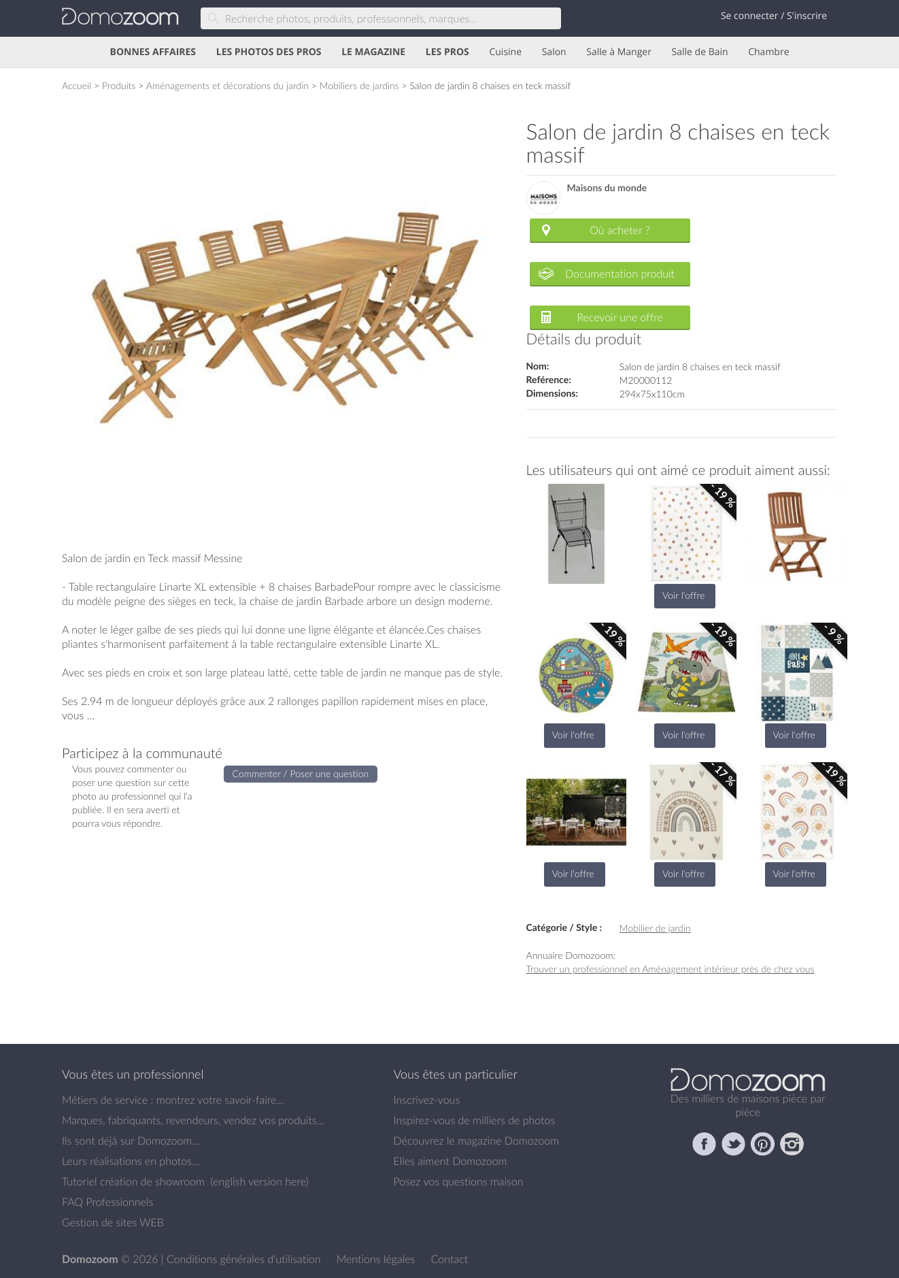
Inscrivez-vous (427, 1099)
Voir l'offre (683, 595)
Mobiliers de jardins (359, 85)
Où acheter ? (619, 230)
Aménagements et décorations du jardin (227, 85)
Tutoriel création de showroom (133, 1181)
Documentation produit (620, 273)
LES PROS (447, 52)
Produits (119, 85)
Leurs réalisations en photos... (130, 1160)
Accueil (76, 85)
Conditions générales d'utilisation (245, 1258)
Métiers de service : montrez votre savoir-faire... (173, 1099)
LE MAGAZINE (373, 52)
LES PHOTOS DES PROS (269, 52)
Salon (554, 52)
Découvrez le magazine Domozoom (477, 1140)
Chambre (768, 52)
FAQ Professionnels (107, 1201)
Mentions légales (377, 1258)
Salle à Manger (618, 52)
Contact (450, 1258)
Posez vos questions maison (459, 1181)
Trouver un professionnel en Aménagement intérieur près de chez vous (670, 968)
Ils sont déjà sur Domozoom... (130, 1140)
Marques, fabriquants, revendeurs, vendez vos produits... (193, 1120)
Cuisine (505, 52)
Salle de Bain (700, 52)
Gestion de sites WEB (113, 1222)
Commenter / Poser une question (301, 773)
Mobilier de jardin (655, 927)
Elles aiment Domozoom (450, 1160)
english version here (259, 1181)
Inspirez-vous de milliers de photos (475, 1120)
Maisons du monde (607, 188)
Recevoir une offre (620, 317)
